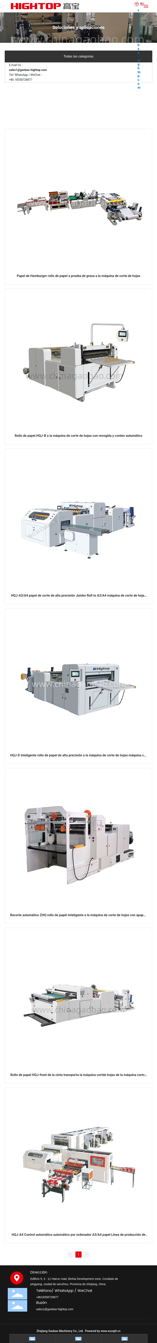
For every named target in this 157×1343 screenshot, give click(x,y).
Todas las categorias (78, 56)
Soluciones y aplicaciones (78, 27)
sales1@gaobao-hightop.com (139, 48)
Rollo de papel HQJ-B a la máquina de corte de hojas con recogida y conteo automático (78, 436)
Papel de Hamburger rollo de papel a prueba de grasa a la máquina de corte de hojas (78, 276)
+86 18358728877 (20, 79)
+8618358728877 (47, 1297)
